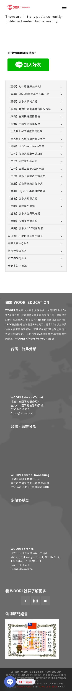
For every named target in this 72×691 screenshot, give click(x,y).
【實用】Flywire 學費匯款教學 (26, 191)
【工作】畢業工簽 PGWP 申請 (26, 168)
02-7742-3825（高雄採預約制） (31, 487)
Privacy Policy (25, 687)
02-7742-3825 (20, 409)
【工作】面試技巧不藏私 (22, 161)
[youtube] (45, 600)
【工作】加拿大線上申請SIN (25, 153)
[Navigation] (64, 7)
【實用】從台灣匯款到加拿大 (25, 183)
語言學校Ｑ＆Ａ (17, 250)
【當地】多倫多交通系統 (22, 221)
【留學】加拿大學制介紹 (22, 101)
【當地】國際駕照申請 (21, 206)
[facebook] (25, 600)
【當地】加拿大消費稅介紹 (24, 213)
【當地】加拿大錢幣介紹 (22, 198)
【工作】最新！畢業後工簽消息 (26, 176)
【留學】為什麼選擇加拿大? (24, 86)
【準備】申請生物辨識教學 (24, 124)
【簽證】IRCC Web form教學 (26, 146)
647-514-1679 (20, 565)
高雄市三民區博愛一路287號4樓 (30, 483)
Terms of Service (48, 687)
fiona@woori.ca (21, 413)
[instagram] (35, 600)
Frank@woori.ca (22, 569)
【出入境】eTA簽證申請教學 (25, 131)
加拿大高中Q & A (18, 243)
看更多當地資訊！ (18, 265)
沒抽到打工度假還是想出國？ (25, 236)
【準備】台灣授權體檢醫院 (24, 116)
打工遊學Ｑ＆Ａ (17, 258)
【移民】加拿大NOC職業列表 (25, 228)
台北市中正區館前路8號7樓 (27, 405)
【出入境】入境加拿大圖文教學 (26, 138)
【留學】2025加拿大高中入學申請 (28, 94)
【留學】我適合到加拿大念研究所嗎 (29, 109)
